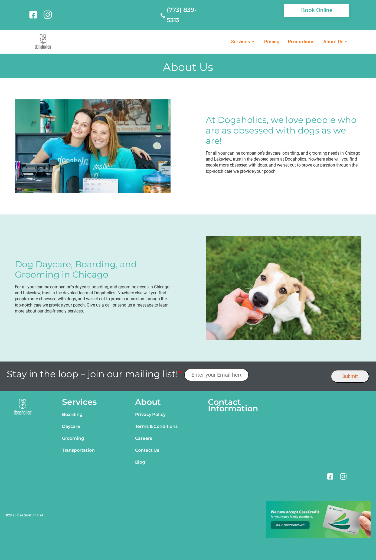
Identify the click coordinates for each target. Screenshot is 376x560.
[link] (34, 15)
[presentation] (290, 374)
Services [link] (240, 41)
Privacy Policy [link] (150, 414)
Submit (350, 376)
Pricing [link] (271, 41)
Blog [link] (140, 462)
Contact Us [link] (147, 450)
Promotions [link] (301, 41)
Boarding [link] (72, 414)
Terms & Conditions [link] (156, 426)
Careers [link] (143, 438)
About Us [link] (333, 41)
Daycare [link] (71, 426)
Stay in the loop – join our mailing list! (94, 374)
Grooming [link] (73, 438)
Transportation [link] (78, 450)
